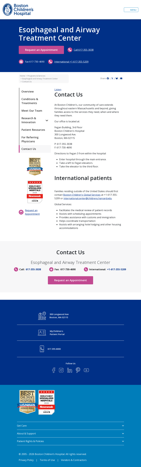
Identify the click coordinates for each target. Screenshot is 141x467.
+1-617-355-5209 (116, 269)
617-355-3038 (33, 269)
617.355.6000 (54, 349)
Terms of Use (47, 460)
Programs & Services (36, 76)
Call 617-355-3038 (84, 49)
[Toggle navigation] (131, 9)
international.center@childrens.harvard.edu (88, 198)
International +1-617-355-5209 (71, 61)
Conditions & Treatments (29, 101)
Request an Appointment (41, 50)
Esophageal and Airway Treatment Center (40, 78)
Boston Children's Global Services (82, 194)
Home (22, 76)
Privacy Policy (26, 460)
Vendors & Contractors (74, 460)
